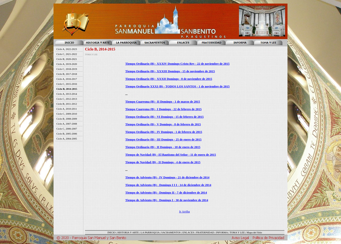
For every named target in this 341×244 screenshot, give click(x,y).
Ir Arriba (184, 211)
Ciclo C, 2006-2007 (66, 128)
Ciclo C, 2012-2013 (66, 98)
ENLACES (188, 232)
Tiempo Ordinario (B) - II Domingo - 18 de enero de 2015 (162, 147)
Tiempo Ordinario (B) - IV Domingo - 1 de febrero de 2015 (163, 132)
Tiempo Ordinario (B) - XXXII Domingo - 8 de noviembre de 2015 (168, 79)
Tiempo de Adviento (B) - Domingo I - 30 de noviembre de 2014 (166, 200)
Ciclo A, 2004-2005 (66, 138)
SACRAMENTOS (171, 232)
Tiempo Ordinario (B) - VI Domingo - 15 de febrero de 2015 (164, 116)
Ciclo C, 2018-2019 (66, 69)
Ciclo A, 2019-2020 (66, 64)
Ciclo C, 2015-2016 (66, 83)
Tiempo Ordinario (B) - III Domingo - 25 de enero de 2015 (163, 139)
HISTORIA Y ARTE (128, 232)
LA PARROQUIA (150, 232)
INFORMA (222, 232)
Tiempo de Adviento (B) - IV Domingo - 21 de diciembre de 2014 (167, 177)
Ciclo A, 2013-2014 (66, 93)
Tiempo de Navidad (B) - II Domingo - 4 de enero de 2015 (162, 162)
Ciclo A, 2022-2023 (66, 49)
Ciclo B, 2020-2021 (66, 59)
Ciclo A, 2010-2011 (66, 108)
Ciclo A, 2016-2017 (66, 78)
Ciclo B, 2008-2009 (66, 118)
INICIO (112, 232)
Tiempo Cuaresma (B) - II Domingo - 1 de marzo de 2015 (162, 101)
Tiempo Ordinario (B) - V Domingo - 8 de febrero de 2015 (163, 124)
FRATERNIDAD (205, 232)
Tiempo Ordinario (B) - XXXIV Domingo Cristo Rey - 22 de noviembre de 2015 (177, 63)
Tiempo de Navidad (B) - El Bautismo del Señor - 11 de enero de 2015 (170, 154)
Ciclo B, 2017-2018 (66, 73)
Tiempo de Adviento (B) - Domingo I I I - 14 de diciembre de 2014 (168, 185)
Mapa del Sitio (254, 232)
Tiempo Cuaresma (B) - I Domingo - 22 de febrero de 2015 (163, 109)
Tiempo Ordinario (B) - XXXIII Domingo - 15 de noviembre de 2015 (170, 71)
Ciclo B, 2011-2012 (66, 103)
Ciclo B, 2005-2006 (66, 133)
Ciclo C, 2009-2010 (66, 113)
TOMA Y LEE (237, 232)
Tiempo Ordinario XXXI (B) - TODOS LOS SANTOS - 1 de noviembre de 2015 (177, 86)
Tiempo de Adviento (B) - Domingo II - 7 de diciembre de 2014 (166, 192)
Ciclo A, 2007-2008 (66, 123)
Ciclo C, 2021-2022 (66, 54)
